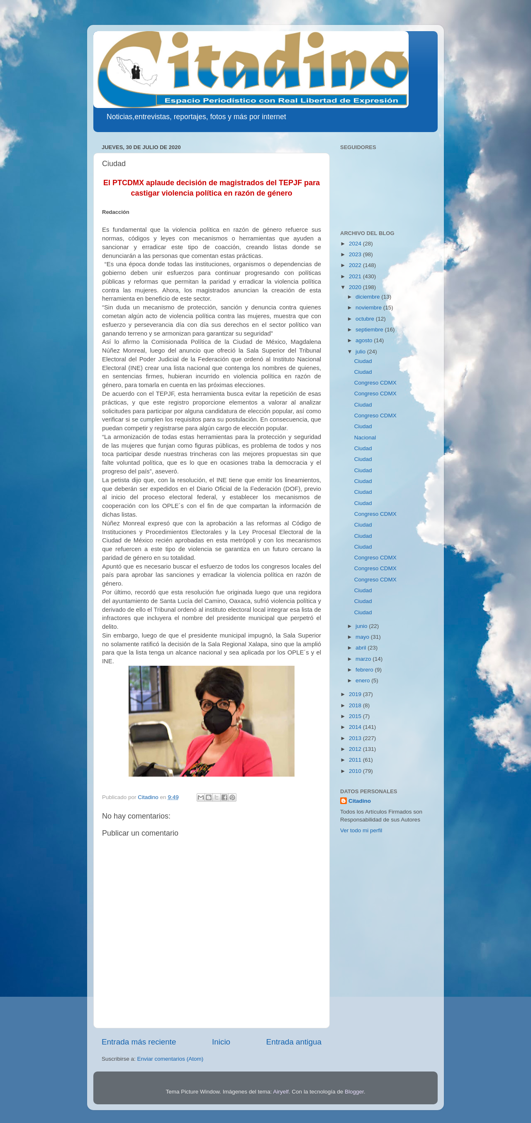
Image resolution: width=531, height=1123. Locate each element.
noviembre (369, 307)
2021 (356, 276)
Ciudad (363, 361)
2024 (356, 243)
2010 (356, 771)
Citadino (359, 801)
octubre (366, 319)
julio (361, 351)
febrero (365, 670)
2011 (356, 760)
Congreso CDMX (375, 383)
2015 (356, 716)
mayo (363, 637)
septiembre (370, 329)
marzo (364, 659)
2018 (356, 705)
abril (362, 648)
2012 (356, 749)
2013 (356, 738)
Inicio (221, 1041)
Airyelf (281, 1092)
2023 (356, 254)
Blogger (354, 1092)
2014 (356, 727)
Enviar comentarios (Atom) (170, 1059)
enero (363, 680)
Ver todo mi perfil (361, 830)
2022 (356, 265)
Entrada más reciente (139, 1041)
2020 (356, 287)
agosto (365, 340)
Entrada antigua (294, 1041)
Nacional (365, 437)
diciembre (368, 297)
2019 (356, 694)
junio (362, 626)
